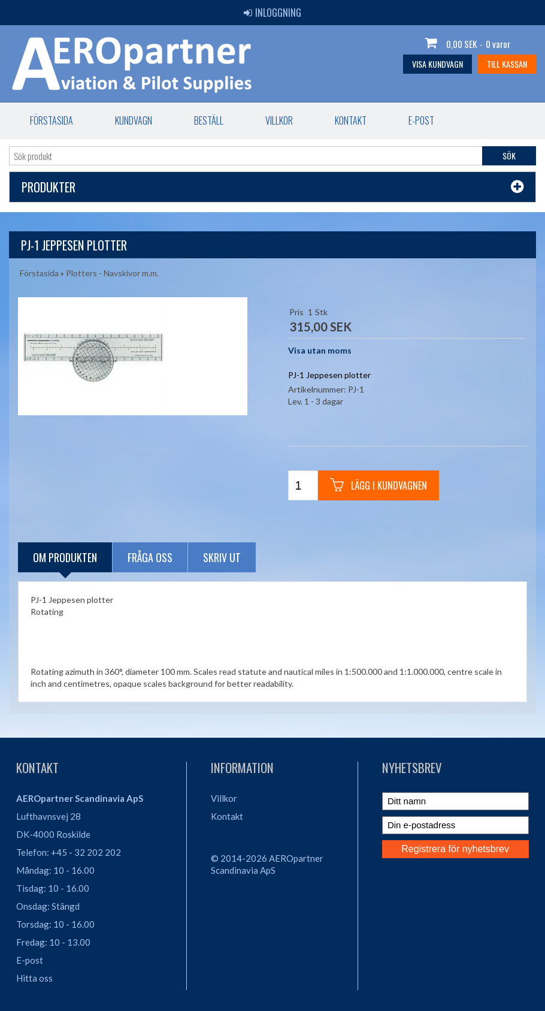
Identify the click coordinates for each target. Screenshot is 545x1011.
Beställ (208, 120)
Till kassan (507, 64)
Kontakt (351, 120)
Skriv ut (222, 557)
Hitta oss (34, 978)
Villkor (279, 120)
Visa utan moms (320, 350)
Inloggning (272, 12)
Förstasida (51, 120)
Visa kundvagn (437, 64)
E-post (421, 120)
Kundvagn (133, 120)
